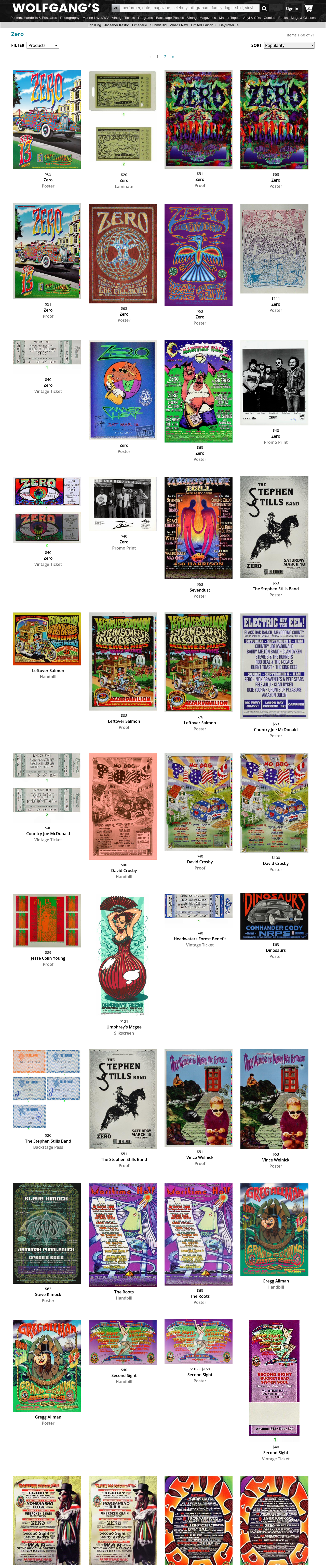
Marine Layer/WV (96, 18)
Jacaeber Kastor (116, 25)
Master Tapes (229, 18)
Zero (17, 33)
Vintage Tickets (123, 18)
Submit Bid (158, 25)
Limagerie (139, 25)
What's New (179, 25)
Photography (69, 18)
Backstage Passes (170, 18)
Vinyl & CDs (251, 18)
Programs (145, 18)
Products (37, 45)
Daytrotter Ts (228, 25)
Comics (269, 18)
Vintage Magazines (201, 18)
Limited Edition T (203, 25)
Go (264, 8)
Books (283, 18)
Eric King (94, 25)
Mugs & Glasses (303, 18)
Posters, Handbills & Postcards (33, 18)
